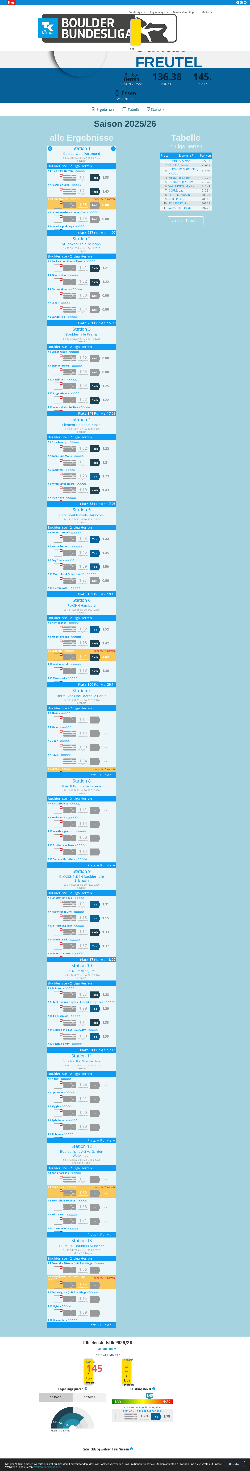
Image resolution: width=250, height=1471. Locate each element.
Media (205, 12)
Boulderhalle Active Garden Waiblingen (81, 1153)
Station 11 (82, 1056)
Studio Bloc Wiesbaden (81, 1061)
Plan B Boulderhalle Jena (81, 786)
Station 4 (82, 419)
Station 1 (82, 148)
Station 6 (82, 600)
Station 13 (82, 1240)
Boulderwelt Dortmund (81, 153)
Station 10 (82, 965)
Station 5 (82, 510)
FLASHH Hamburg (82, 605)
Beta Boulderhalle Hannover (81, 515)
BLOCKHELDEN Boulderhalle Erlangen (81, 878)
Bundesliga (135, 12)
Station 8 (82, 781)
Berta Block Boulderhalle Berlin (81, 696)
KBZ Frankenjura (82, 970)
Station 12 (82, 1146)
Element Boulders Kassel (81, 424)
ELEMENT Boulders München (82, 1246)
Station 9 (82, 871)
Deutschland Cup (183, 12)
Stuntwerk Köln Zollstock (81, 244)
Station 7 (82, 690)
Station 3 (82, 329)
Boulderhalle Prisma (82, 334)
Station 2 (82, 239)
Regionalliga (157, 12)
